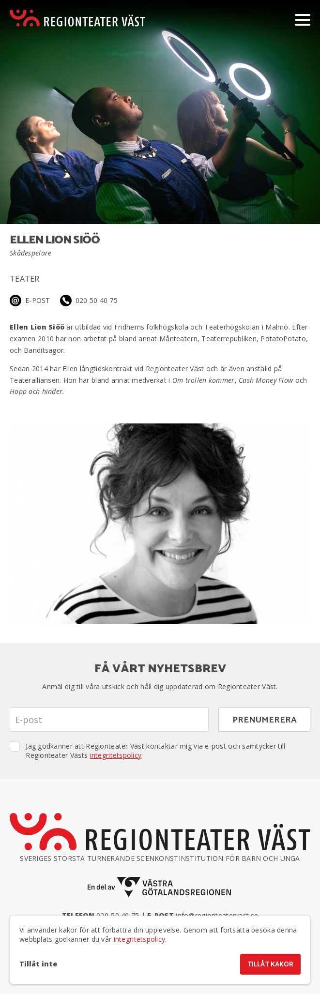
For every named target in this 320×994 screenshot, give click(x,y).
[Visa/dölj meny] (302, 19)
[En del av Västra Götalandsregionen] (160, 887)
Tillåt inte (38, 964)
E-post (37, 300)
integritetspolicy (116, 755)
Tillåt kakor (270, 964)
